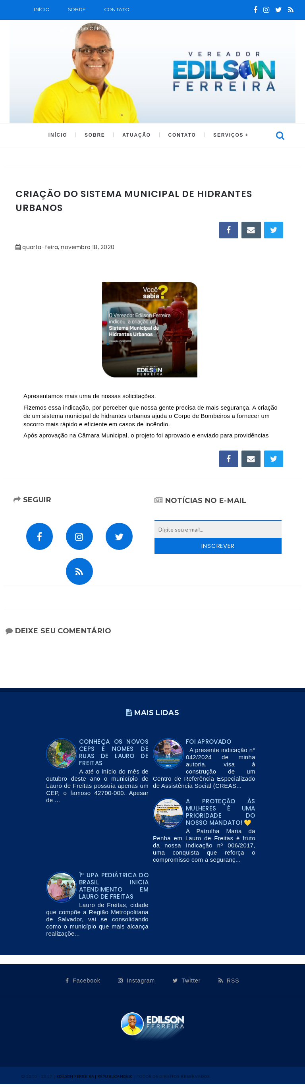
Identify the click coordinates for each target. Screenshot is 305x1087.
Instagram (136, 984)
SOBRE (77, 9)
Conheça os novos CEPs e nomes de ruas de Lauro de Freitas (114, 755)
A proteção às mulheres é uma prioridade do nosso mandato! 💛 (220, 815)
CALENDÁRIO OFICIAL (82, 28)
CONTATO (181, 135)
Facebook (83, 984)
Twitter (187, 984)
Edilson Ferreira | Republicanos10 (94, 1079)
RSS (228, 984)
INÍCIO (59, 135)
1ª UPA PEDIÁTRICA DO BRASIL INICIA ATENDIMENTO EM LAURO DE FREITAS (114, 889)
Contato (117, 9)
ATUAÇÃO (136, 135)
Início (41, 9)
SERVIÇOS (226, 135)
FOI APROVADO (209, 745)
